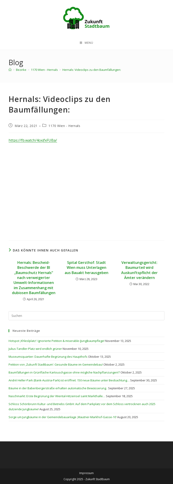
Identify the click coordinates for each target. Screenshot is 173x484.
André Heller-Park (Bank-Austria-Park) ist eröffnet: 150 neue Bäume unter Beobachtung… (69, 380)
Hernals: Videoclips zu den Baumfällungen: (91, 70)
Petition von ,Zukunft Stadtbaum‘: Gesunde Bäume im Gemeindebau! (56, 364)
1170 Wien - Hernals (64, 126)
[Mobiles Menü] (86, 43)
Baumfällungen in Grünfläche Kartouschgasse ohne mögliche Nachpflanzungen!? (64, 372)
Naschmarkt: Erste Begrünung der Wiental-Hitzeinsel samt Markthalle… (57, 396)
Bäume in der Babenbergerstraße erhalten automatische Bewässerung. (58, 388)
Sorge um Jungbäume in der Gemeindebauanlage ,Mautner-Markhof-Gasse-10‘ (62, 417)
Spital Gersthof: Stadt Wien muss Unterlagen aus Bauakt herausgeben (86, 267)
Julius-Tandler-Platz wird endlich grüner (35, 349)
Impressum (86, 473)
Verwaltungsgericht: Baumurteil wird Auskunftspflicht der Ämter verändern (139, 270)
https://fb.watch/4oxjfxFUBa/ (33, 140)
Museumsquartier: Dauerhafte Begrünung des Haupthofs (48, 357)
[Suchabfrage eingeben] (86, 315)
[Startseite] (10, 70)
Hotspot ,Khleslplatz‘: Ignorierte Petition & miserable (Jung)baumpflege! (57, 341)
